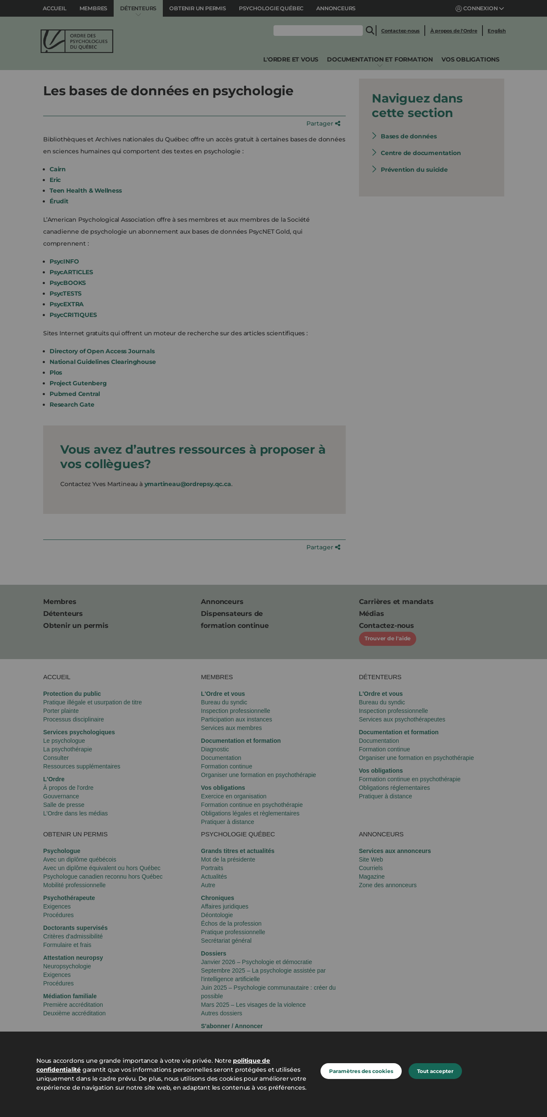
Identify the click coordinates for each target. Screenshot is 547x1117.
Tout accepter (435, 1071)
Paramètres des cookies (361, 1071)
